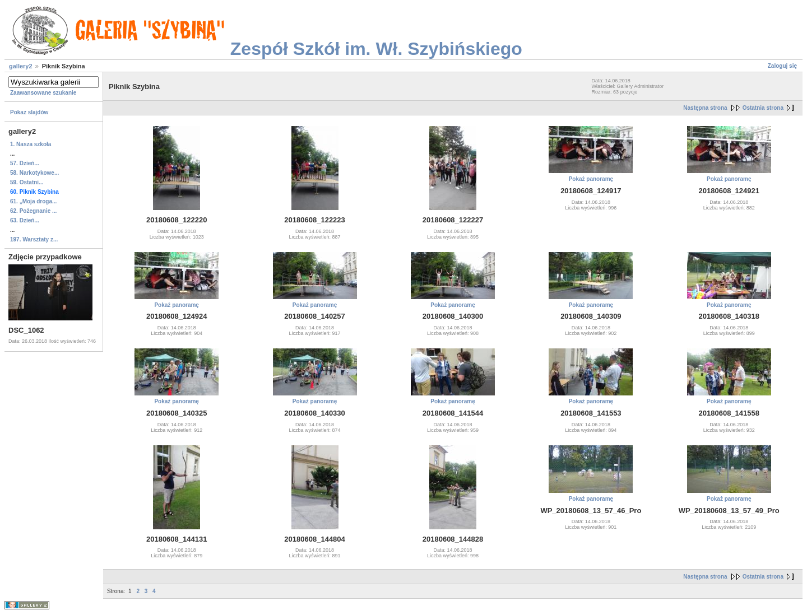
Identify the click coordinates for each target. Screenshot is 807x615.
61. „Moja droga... (33, 201)
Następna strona (705, 108)
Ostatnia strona (763, 108)
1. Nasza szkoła (30, 144)
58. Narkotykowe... (34, 173)
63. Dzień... (24, 220)
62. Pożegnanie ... (33, 211)
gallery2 (21, 66)
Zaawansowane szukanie (43, 93)
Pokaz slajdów (29, 112)
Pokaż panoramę (591, 179)
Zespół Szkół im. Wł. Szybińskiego (376, 49)
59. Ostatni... (26, 182)
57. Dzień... (24, 163)
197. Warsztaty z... (34, 239)
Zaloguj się (782, 66)
